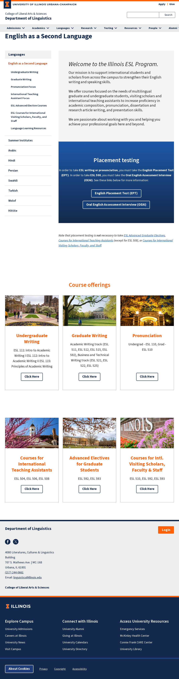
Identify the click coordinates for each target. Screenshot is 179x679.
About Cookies (19, 669)
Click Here (32, 376)
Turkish (13, 191)
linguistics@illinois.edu (27, 577)
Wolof (12, 201)
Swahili (13, 181)
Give (172, 4)
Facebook (7, 541)
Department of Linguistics (28, 18)
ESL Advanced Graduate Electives (144, 235)
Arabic (12, 150)
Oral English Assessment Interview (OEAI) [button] (116, 204)
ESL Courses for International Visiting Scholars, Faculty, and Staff (29, 117)
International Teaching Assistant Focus (24, 96)
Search (168, 15)
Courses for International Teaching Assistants (86, 240)
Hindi (11, 160)
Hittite (12, 211)
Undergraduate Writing (24, 72)
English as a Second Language (27, 63)
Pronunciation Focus (23, 87)
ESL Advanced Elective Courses (29, 105)
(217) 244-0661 (14, 572)
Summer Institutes (20, 140)
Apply (162, 4)
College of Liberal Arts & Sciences (26, 14)
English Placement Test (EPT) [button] (116, 193)
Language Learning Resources (28, 128)
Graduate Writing (21, 79)
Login (166, 530)
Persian (13, 170)
